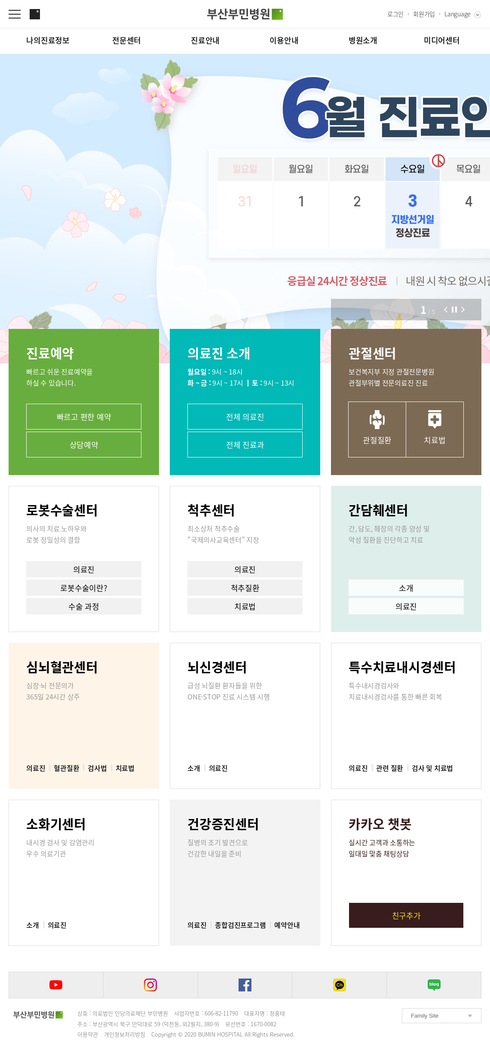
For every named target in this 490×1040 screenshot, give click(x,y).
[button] (445, 309)
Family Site (424, 1015)
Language (457, 13)
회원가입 (424, 13)
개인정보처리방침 (124, 1034)
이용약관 (87, 1034)
